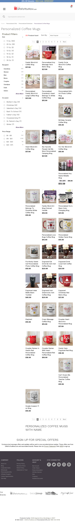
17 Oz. (10, 47)
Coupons (35, 476)
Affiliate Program (6, 474)
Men (13, 75)
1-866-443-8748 (55, 520)
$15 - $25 (9, 139)
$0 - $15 (9, 135)
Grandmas (13, 68)
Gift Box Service (37, 472)
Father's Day (13, 115)
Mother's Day (13, 102)
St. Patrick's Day (14, 121)
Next (64, 42)
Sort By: (44, 35)
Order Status (36, 468)
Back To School (14, 112)
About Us (3, 463)
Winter (10, 124)
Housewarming (13, 118)
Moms (13, 78)
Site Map (3, 478)
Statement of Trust (22, 470)
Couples (13, 81)
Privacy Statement (50, 446)
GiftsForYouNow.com (31, 520)
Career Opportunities (7, 476)
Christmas (12, 105)
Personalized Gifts (11, 23)
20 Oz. (11, 44)
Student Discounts (37, 478)
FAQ (33, 474)
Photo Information (37, 470)
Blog (2, 465)
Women (13, 72)
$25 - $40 (10, 142)
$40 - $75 (10, 145)
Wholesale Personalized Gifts (6, 471)
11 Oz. (11, 41)
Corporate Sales (5, 468)
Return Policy (20, 468)
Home (3, 23)
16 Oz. (10, 57)
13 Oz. (10, 51)
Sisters (13, 90)
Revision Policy (21, 465)
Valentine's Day (14, 108)
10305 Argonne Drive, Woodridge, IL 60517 (43, 518)
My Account (35, 466)
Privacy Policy (21, 463)
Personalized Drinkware (25, 23)
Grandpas (13, 84)
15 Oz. (10, 54)
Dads (13, 87)
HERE (61, 446)
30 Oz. (10, 60)
